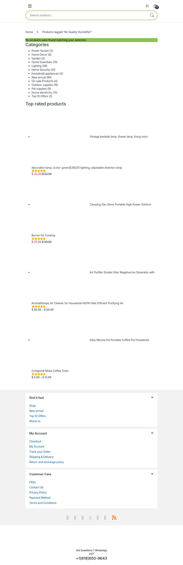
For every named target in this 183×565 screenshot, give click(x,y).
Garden (36, 58)
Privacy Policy (38, 492)
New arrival (39, 77)
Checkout (35, 441)
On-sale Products (42, 81)
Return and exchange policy (46, 462)
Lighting (37, 65)
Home (29, 32)
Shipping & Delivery (41, 456)
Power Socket (40, 50)
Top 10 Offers (40, 96)
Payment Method (39, 497)
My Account (36, 446)
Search (151, 15)
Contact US (36, 487)
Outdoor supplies (42, 84)
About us (34, 421)
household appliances (45, 73)
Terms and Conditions (42, 502)
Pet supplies (39, 88)
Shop (32, 405)
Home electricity (42, 92)
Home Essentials (42, 62)
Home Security (41, 69)
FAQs (32, 482)
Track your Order (39, 451)
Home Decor (39, 54)
